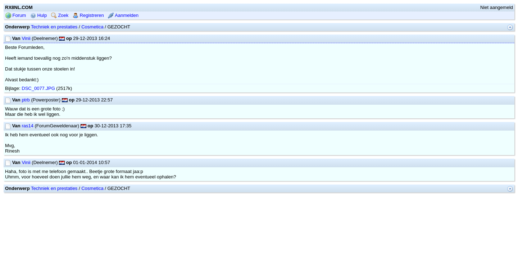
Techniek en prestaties (54, 50)
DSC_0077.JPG (38, 111)
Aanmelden (123, 38)
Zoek (60, 38)
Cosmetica (92, 50)
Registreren (88, 38)
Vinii (26, 61)
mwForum (237, 221)
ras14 (27, 148)
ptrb (25, 123)
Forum (15, 38)
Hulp (38, 38)
